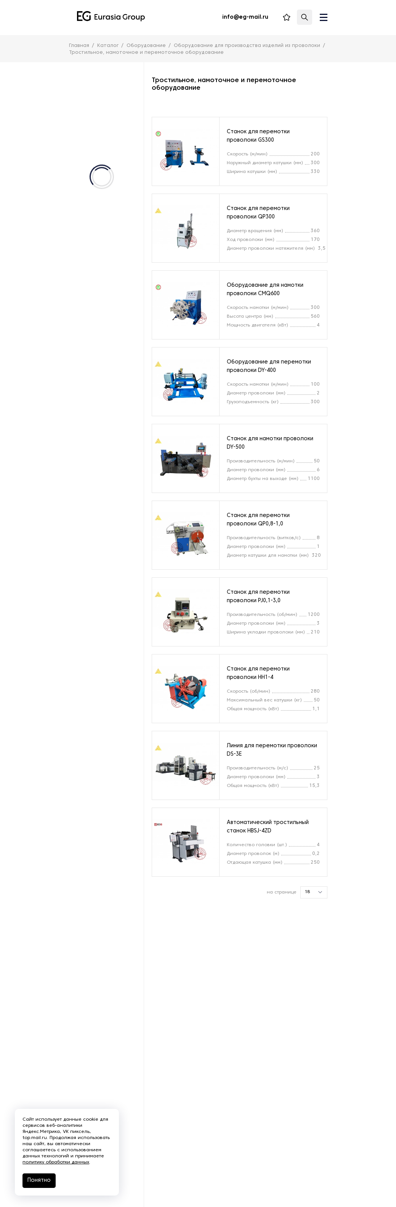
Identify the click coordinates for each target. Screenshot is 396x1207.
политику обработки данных (56, 1162)
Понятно (39, 1180)
